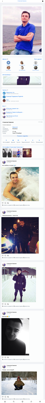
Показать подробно (22, 136)
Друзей (13, 141)
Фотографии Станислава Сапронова (12, 147)
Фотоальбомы (6, 74)
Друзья (5, 59)
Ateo (7, 100)
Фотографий (6, 141)
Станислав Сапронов (12, 161)
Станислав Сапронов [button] (22, 1)
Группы (5, 90)
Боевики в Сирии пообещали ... (14, 112)
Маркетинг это (10, 92)
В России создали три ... (13, 108)
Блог (4, 106)
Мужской (15, 127)
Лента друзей (38, 59)
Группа (18, 141)
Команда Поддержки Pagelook (14, 96)
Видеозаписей (26, 141)
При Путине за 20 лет (12, 116)
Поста (32, 141)
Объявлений (39, 141)
